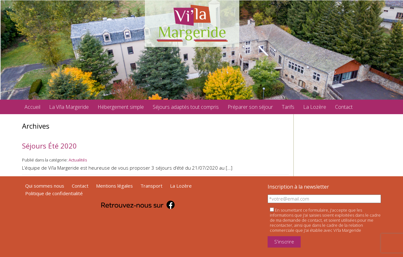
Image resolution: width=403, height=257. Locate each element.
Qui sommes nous (44, 186)
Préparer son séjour (250, 106)
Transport (151, 186)
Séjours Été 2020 (49, 145)
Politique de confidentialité (54, 193)
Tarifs (288, 106)
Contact (344, 106)
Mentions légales (114, 186)
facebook (366, 107)
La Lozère (314, 106)
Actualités (78, 160)
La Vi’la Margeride (69, 106)
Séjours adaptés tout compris (186, 106)
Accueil (32, 106)
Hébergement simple (121, 106)
